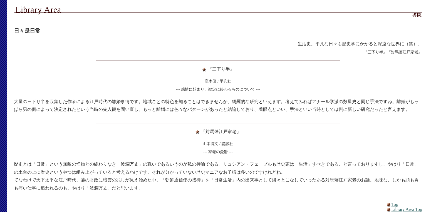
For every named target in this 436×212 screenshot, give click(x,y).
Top (394, 204)
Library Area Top (406, 209)
